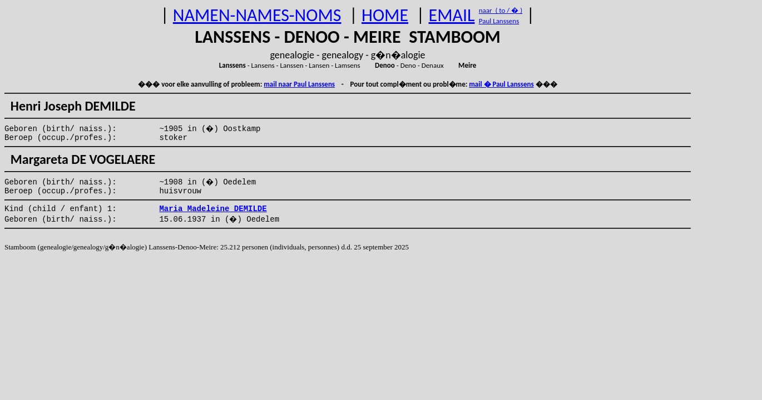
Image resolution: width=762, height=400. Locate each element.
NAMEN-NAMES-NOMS (257, 15)
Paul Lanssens (499, 21)
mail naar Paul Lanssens (299, 84)
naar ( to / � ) (500, 10)
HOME (385, 15)
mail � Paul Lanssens (501, 84)
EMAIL (452, 15)
